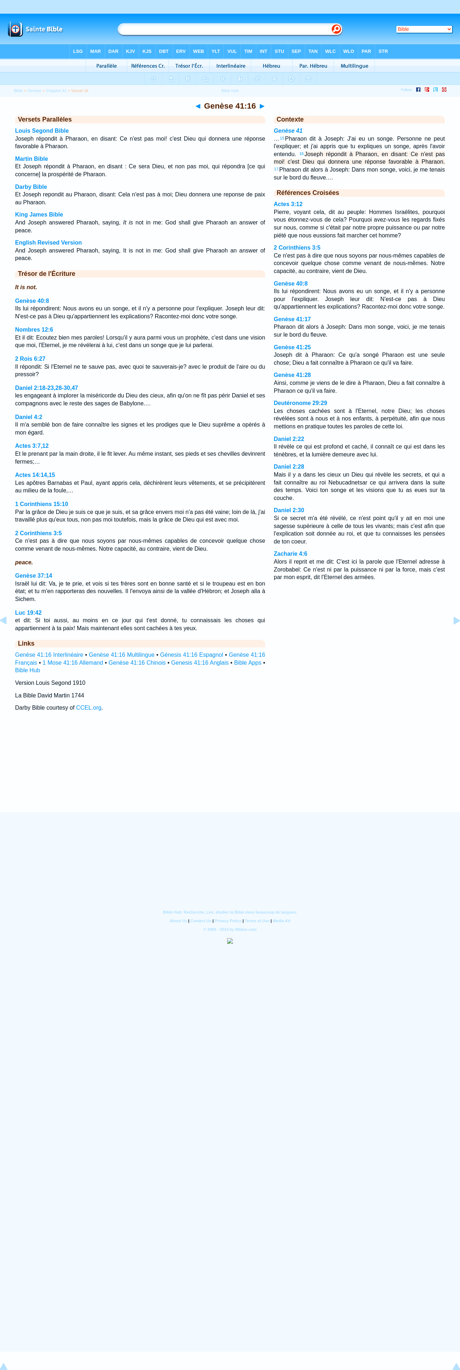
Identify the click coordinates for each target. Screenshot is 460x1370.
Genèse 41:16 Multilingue (122, 655)
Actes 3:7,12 (32, 446)
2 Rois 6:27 (30, 359)
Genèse (34, 90)
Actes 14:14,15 (35, 475)
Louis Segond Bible (42, 131)
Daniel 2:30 (289, 510)
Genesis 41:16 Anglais (200, 663)
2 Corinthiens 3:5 (38, 533)
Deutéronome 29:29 (300, 403)
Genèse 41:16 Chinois (137, 663)
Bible (18, 90)
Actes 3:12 (288, 204)
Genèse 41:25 (292, 347)
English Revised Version (48, 243)
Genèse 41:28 (292, 375)
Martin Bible (31, 159)
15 (282, 138)
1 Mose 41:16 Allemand (73, 663)
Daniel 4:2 (28, 417)
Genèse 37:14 (33, 576)
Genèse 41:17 (292, 319)
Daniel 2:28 (289, 467)
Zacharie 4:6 (290, 554)
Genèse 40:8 (32, 301)
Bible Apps (247, 663)
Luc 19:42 (28, 613)
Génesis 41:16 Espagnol (191, 655)
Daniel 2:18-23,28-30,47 (46, 388)
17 (276, 169)
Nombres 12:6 (34, 330)
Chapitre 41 (56, 90)
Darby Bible (31, 187)
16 (301, 153)
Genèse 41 (288, 131)
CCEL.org (88, 708)
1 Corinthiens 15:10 (41, 504)
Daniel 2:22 (289, 439)
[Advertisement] (230, 768)
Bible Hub (27, 670)
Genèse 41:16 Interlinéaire (49, 655)
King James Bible (39, 214)
